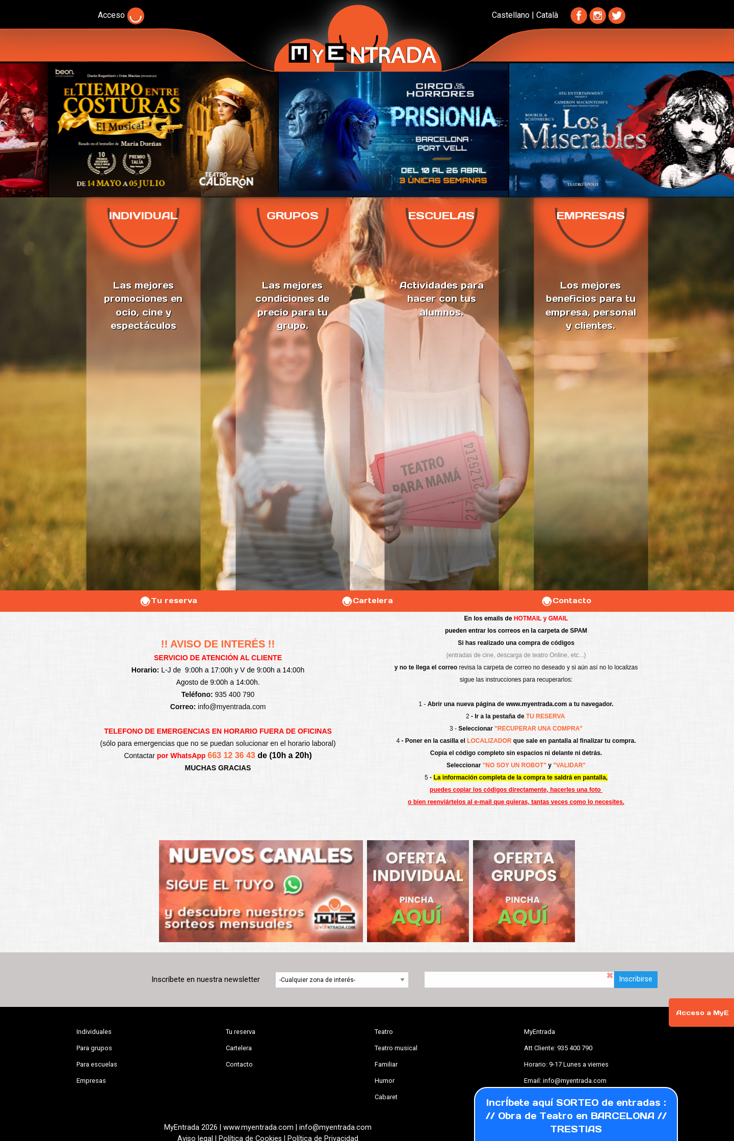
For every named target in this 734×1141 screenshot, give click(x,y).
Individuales (94, 1031)
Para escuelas (96, 1064)
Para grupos (94, 1048)
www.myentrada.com (536, 704)
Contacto (566, 600)
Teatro (384, 1031)
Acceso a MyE (702, 1012)
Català (547, 15)
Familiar (386, 1064)
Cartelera (367, 600)
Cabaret (386, 1097)
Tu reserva (168, 600)
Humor (385, 1080)
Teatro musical (396, 1048)
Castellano (511, 15)
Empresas (91, 1080)
